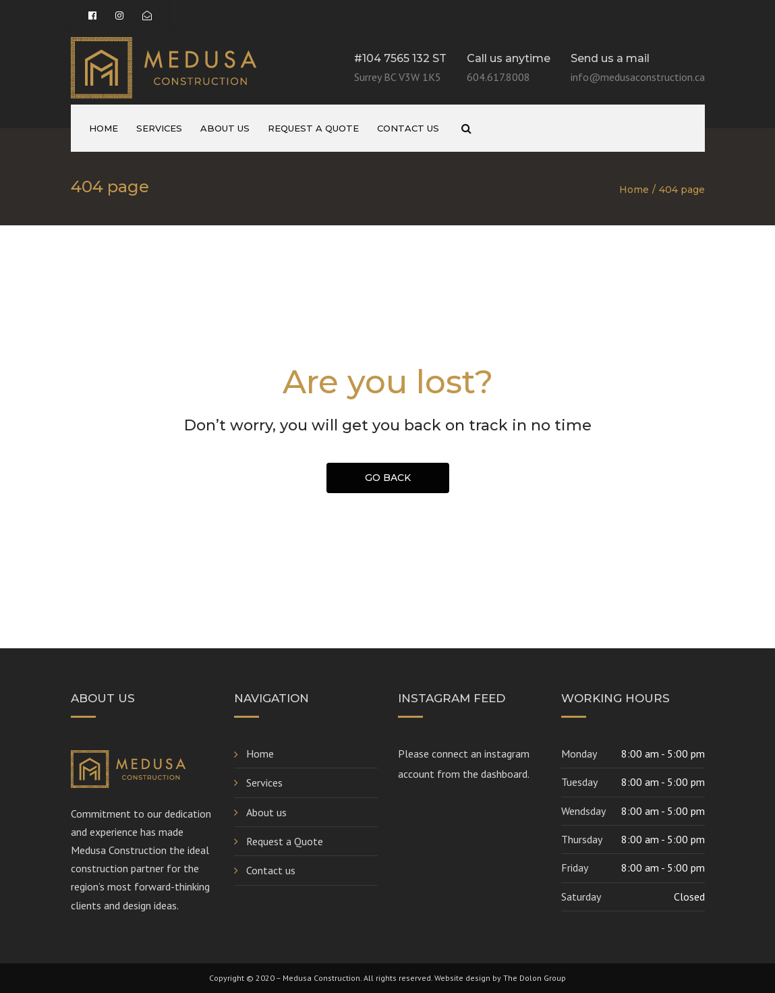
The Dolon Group (534, 978)
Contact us (408, 128)
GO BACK (388, 478)
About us (225, 128)
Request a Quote (313, 128)
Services (159, 128)
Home (103, 128)
